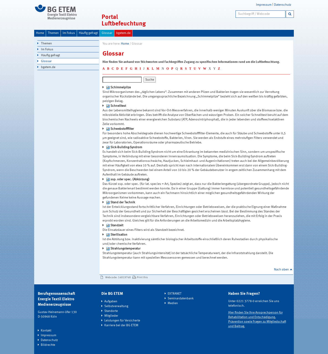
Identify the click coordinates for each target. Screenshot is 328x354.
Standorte (111, 311)
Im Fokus (69, 33)
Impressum (264, 4)
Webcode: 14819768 (118, 277)
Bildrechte (48, 344)
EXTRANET (175, 293)
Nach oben (281, 269)
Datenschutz (282, 4)
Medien (173, 303)
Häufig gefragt (88, 33)
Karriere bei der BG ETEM (121, 325)
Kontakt (46, 330)
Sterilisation (118, 234)
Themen (53, 33)
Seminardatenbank (181, 298)
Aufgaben (110, 301)
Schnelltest (118, 105)
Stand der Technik (122, 202)
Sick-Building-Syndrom (126, 147)
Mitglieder (111, 315)
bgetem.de (123, 33)
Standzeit (116, 225)
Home (40, 33)
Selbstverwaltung (116, 306)
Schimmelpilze (120, 87)
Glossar (107, 33)
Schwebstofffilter (122, 128)
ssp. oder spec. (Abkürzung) (129, 179)
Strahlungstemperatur (125, 248)
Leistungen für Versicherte (122, 320)
